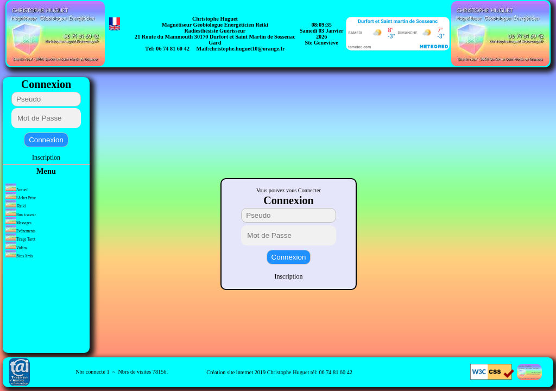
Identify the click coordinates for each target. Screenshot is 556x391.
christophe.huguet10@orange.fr (247, 49)
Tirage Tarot (20, 239)
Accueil (16, 190)
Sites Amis (19, 256)
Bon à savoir (20, 215)
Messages (19, 223)
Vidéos (16, 248)
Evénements (20, 231)
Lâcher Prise (20, 198)
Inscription (46, 157)
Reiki (15, 206)
